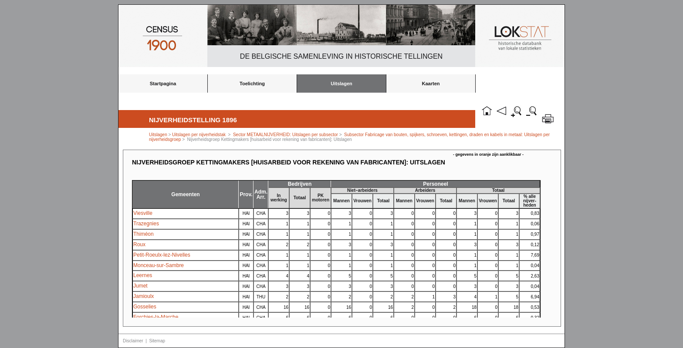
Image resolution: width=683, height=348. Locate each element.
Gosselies (144, 307)
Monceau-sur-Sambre (158, 265)
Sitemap (157, 340)
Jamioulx (143, 296)
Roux (139, 244)
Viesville (142, 213)
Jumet (140, 286)
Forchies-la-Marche (155, 317)
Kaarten (431, 83)
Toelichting (252, 83)
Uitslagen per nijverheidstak (199, 134)
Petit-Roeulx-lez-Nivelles (161, 255)
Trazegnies (146, 224)
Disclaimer (133, 340)
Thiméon (143, 234)
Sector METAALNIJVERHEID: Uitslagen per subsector (285, 134)
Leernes (142, 275)
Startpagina (163, 83)
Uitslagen (341, 83)
